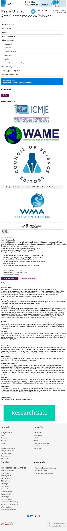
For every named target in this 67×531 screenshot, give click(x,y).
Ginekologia (5, 497)
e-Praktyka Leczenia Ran (9, 504)
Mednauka (37, 448)
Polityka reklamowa (7, 451)
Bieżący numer (8, 25)
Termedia (62, 526)
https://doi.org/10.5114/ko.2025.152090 (15, 272)
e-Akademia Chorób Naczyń (43, 473)
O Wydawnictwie (6, 433)
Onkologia (4, 484)
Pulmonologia (5, 494)
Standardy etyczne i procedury (14, 63)
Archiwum (6, 29)
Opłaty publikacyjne (10, 75)
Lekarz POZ (5, 473)
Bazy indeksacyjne (10, 51)
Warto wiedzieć (6, 507)
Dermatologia (5, 478)
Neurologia (5, 486)
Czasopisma (38, 435)
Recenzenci (7, 48)
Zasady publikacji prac (11, 71)
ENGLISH (42, 10)
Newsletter (4, 438)
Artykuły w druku (9, 36)
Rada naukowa (8, 44)
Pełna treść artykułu (10, 278)
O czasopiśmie (8, 40)
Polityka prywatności (8, 448)
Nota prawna (5, 456)
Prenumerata (8, 55)
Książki (36, 438)
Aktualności (37, 433)
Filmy (4, 32)
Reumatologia (6, 489)
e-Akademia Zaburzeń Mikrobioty (45, 468)
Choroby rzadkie (6, 476)
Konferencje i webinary (41, 443)
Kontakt (6, 59)
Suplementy (7, 67)
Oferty (3, 435)
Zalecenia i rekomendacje (10, 502)
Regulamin (4, 458)
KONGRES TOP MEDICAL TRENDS (13, 468)
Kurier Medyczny (7, 499)
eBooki (36, 440)
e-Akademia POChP (40, 470)
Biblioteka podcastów (8, 509)
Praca (3, 443)
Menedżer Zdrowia (7, 470)
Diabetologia (5, 481)
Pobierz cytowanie (28, 279)
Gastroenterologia (7, 491)
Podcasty (37, 446)
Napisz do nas (6, 453)
